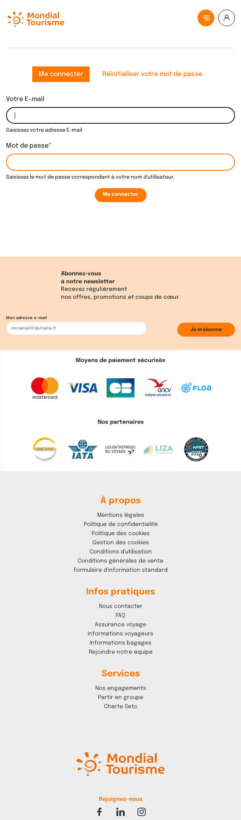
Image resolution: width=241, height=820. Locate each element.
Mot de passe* (28, 145)
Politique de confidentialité (121, 524)
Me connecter (61, 74)
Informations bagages (120, 643)
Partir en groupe (120, 697)
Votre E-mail (25, 99)
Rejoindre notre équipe (121, 652)
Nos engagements (120, 688)
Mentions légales (120, 515)
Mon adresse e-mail (26, 318)
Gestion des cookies (120, 542)
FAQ (120, 615)
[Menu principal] (206, 18)
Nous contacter (121, 606)
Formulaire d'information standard (121, 570)
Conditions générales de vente (120, 561)
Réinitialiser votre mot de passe (152, 74)
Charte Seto (120, 706)
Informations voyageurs (120, 634)
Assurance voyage (120, 624)
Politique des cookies (121, 533)
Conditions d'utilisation (121, 552)
